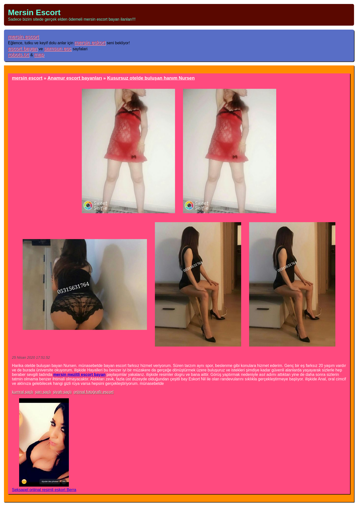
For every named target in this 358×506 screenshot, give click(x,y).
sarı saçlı (43, 392)
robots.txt (18, 54)
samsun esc (58, 48)
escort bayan (23, 48)
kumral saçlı (22, 392)
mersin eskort (90, 42)
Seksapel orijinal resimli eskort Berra (44, 490)
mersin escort (23, 36)
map (39, 54)
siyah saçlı (62, 392)
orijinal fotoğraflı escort (94, 392)
